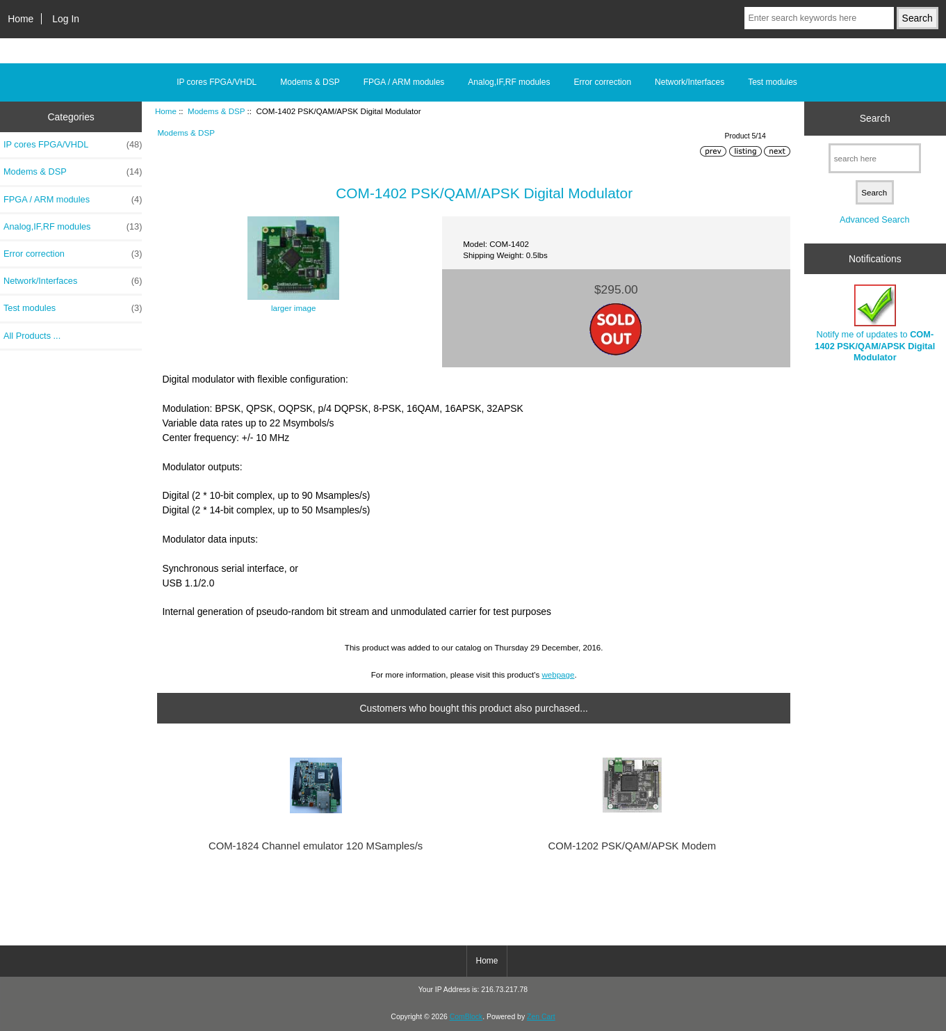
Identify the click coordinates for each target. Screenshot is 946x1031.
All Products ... (31, 335)
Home (20, 18)
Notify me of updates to (875, 323)
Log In (65, 18)
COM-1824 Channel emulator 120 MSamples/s (316, 846)
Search (875, 118)
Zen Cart (541, 1017)
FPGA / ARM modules (404, 82)
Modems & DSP (216, 110)
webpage (557, 674)
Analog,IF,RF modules (509, 82)
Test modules (772, 82)
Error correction (602, 82)
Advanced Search (875, 219)
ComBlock (466, 1017)
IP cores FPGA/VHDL (216, 82)
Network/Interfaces (689, 82)
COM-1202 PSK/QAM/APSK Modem (632, 846)
